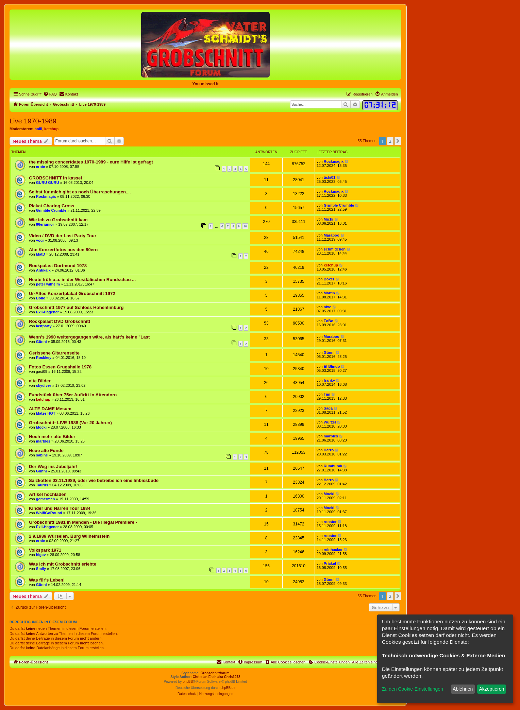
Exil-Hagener (47, 312)
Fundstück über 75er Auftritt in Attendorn (73, 394)
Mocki (41, 427)
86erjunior (45, 224)
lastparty (44, 326)
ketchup (51, 129)
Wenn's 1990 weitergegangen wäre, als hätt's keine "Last (89, 337)
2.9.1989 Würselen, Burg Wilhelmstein (69, 536)
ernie (40, 166)
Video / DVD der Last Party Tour (62, 235)
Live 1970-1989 (33, 121)
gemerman (45, 499)
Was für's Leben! (47, 580)
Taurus (42, 485)
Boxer (329, 279)
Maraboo (331, 235)
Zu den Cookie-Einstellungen (412, 689)
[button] (398, 141)
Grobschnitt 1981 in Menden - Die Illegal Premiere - (83, 522)
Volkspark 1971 (45, 550)
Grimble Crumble (51, 210)
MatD (40, 254)
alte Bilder (40, 380)
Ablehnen (463, 689)
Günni (41, 342)
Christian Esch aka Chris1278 (216, 677)
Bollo (41, 298)
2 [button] (390, 141)
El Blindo (332, 366)
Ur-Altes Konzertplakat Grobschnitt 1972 (72, 293)
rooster (330, 522)
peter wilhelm (48, 284)
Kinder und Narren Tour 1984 (59, 508)
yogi (40, 240)
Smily (41, 569)
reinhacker (333, 550)
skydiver (43, 385)
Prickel (330, 563)
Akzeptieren (491, 689)
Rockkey (43, 358)
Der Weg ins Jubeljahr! (53, 466)
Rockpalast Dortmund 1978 (58, 265)
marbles (43, 441)
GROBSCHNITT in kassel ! (57, 177)
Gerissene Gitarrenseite (54, 353)
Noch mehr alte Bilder (52, 436)
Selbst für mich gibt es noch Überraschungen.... (80, 191)
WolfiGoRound (49, 513)
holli (38, 129)
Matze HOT (45, 413)
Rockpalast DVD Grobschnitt (59, 321)
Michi (328, 219)
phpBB (188, 681)
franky (329, 380)
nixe (327, 307)
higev (41, 555)
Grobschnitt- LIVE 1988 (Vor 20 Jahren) (70, 422)
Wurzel (330, 422)
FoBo (328, 321)
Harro (329, 450)
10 (245, 226)
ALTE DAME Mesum (50, 408)
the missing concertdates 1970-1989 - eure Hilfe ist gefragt (91, 161)
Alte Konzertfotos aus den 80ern (63, 249)
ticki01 (329, 177)
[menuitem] (50, 94)
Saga (328, 408)
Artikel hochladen (48, 494)
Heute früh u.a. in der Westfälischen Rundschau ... (82, 279)
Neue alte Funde (46, 450)
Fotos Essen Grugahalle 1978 (60, 366)
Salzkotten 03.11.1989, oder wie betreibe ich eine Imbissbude (93, 480)
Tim (327, 394)
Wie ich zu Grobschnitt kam (58, 219)
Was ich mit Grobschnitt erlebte (62, 564)
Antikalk (43, 270)
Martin (329, 293)
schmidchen (335, 249)
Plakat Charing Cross (51, 205)
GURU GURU (47, 182)
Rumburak (333, 466)
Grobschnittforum (215, 673)
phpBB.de (227, 688)
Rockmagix (334, 161)
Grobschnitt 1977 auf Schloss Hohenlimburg (76, 307)
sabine (42, 455)
